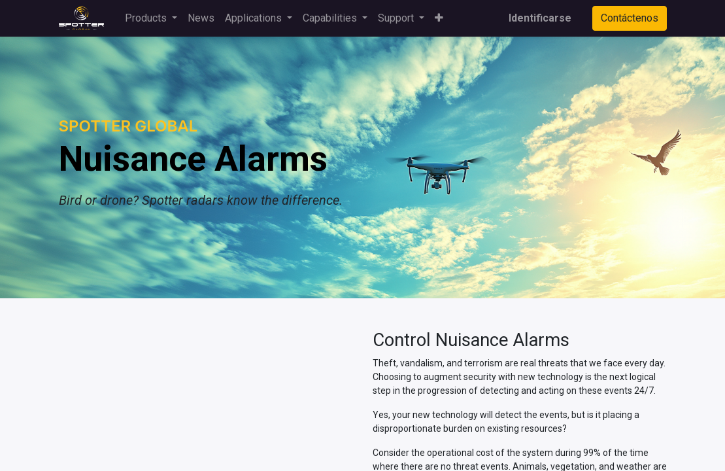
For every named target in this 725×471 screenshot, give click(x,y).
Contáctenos (629, 18)
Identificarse (540, 18)
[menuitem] (201, 18)
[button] (439, 18)
